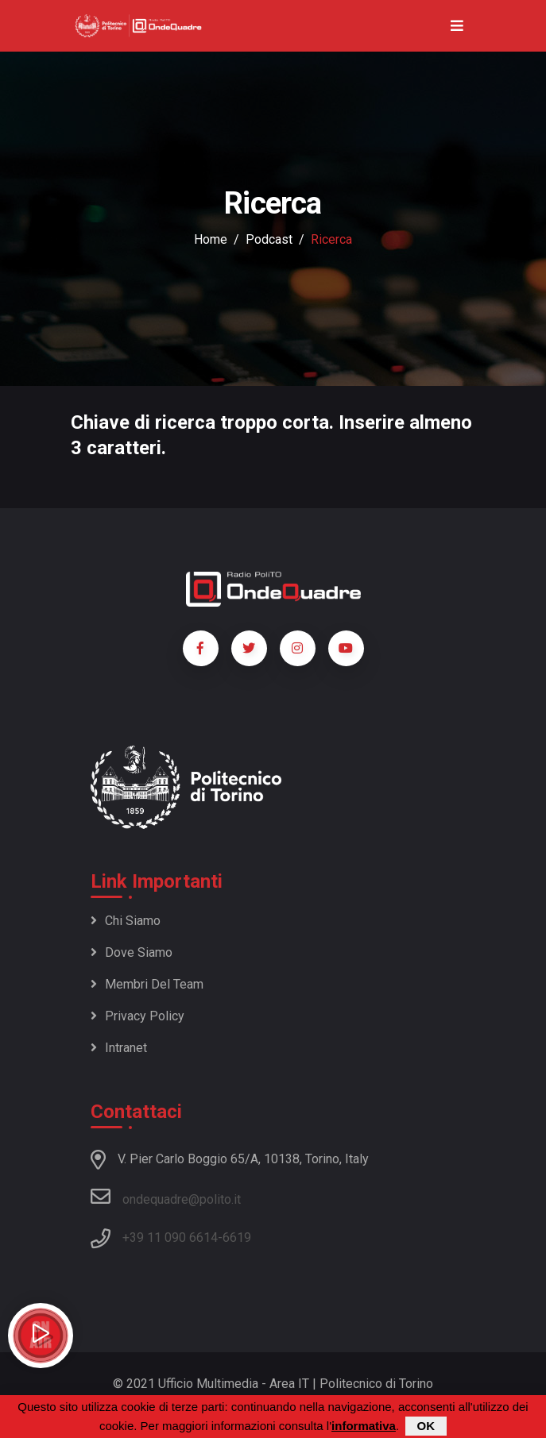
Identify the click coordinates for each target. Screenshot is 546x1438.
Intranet (119, 1047)
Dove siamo (131, 952)
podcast (269, 239)
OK (426, 1425)
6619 (237, 1237)
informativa (363, 1425)
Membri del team (147, 984)
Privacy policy (137, 1016)
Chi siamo (126, 920)
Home (210, 239)
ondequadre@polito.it (166, 1196)
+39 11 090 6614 (170, 1237)
